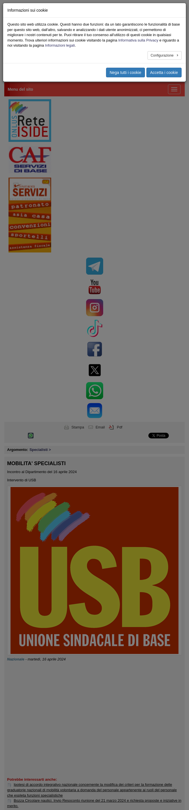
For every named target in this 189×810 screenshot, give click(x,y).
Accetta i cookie (164, 72)
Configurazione (163, 55)
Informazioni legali (60, 45)
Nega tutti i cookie (125, 72)
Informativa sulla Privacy (138, 40)
